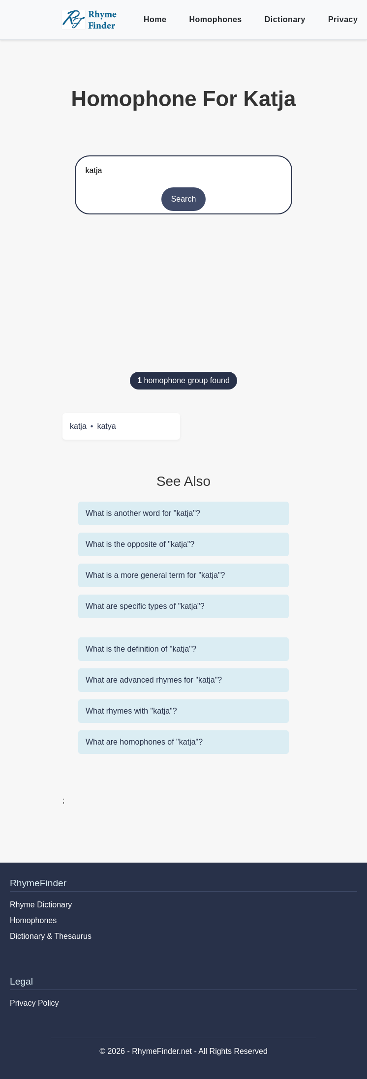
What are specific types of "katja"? (145, 606)
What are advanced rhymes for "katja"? (154, 680)
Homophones (215, 19)
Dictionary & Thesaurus (51, 936)
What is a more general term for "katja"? (155, 575)
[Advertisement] (183, 298)
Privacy (343, 19)
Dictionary (285, 19)
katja (78, 426)
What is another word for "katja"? (143, 513)
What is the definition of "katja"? (141, 649)
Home (155, 19)
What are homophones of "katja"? (144, 742)
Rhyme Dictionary (41, 904)
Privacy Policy (34, 1003)
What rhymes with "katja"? (131, 711)
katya (106, 426)
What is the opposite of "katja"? (140, 544)
